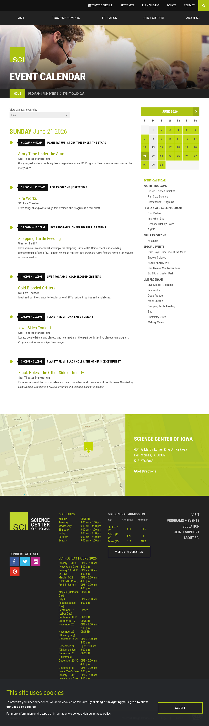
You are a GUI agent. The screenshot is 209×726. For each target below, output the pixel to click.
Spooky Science (157, 257)
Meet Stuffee (155, 301)
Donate (171, 5)
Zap (150, 311)
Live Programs (60, 187)
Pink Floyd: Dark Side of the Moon (167, 252)
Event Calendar (154, 180)
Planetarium (56, 142)
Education (109, 18)
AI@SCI (152, 229)
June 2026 (170, 111)
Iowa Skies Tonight (80, 316)
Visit (21, 18)
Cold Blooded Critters (85, 276)
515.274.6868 (144, 461)
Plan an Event (150, 5)
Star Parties (154, 213)
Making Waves (156, 322)
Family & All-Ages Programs (162, 208)
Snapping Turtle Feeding (89, 227)
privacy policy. (102, 713)
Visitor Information (129, 552)
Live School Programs (160, 285)
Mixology (153, 240)
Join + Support (153, 18)
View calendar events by (23, 109)
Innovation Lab (156, 218)
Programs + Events (66, 18)
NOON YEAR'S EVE (158, 263)
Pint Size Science (158, 196)
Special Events (153, 246)
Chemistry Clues (157, 317)
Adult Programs (154, 235)
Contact (189, 5)
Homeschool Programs (161, 202)
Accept (180, 708)
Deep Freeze (155, 295)
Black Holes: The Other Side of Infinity (94, 361)
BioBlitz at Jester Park (160, 273)
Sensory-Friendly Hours (161, 224)
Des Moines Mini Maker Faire (164, 268)
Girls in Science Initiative (161, 191)
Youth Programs (155, 186)
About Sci (193, 18)
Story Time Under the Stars (86, 142)
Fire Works (79, 187)
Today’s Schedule (100, 5)
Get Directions (145, 471)
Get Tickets (127, 5)
